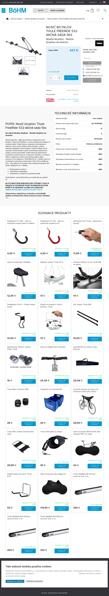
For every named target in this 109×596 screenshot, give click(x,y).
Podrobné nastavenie (34, 581)
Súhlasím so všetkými (15, 581)
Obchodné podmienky (64, 2)
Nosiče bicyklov (16, 19)
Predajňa (80, 2)
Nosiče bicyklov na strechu (35, 19)
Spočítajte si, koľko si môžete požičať (68, 100)
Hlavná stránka (46, 2)
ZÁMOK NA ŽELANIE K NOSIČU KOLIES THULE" (23, 190)
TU (6, 198)
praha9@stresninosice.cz (94, 76)
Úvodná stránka (7, 19)
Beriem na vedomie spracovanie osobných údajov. (93, 66)
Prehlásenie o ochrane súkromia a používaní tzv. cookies (56, 573)
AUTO (40, 10)
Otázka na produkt (92, 80)
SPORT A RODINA (57, 10)
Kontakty (93, 2)
